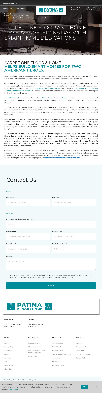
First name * (10, 197)
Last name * (56, 197)
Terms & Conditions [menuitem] (83, 354)
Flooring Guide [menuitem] (57, 351)
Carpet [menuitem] (6, 354)
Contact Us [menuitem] (80, 351)
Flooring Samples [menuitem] (34, 347)
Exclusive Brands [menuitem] (58, 365)
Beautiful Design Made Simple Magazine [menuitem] (36, 352)
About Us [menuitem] (79, 343)
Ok (84, 387)
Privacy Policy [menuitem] (81, 358)
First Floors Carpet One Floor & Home (44, 88)
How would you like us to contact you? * (20, 219)
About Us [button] (7, 14)
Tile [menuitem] (5, 362)
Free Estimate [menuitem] (9, 365)
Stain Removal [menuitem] (57, 343)
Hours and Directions (75, 9)
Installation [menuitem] (56, 362)
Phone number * (12, 231)
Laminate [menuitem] (7, 358)
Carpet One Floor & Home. (18, 380)
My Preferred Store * (59, 244)
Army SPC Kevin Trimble (14, 98)
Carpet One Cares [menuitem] (82, 347)
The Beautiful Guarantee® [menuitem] (61, 354)
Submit (51, 285)
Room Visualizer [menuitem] (34, 343)
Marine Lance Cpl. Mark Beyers (54, 98)
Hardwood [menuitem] (8, 351)
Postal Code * (11, 244)
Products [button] (7, 8)
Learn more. (14, 389)
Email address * (57, 231)
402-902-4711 (9, 326)
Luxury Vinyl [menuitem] (8, 347)
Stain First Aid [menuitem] (57, 347)
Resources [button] (20, 8)
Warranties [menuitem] (56, 358)
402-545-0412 (33, 326)
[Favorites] (73, 15)
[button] (70, 15)
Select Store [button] (8, 3)
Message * (9, 256)
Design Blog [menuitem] (32, 356)
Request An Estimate (90, 9)
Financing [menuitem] (8, 369)
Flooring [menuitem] (7, 343)
